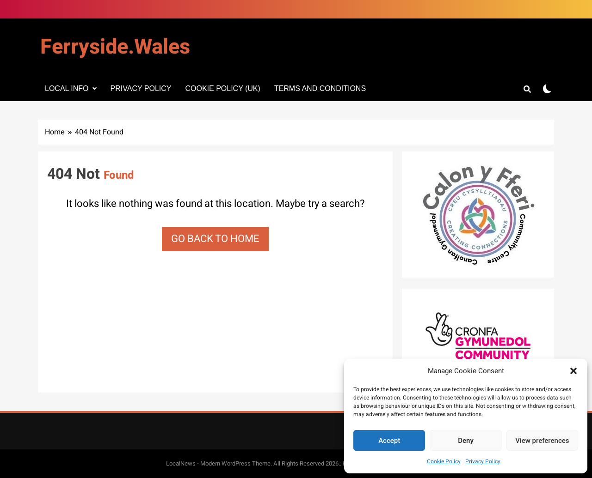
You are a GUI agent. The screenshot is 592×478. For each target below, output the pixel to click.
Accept (389, 440)
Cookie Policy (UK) (222, 88)
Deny (466, 440)
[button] (573, 370)
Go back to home (215, 238)
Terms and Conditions (320, 88)
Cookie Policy (444, 461)
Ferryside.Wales (115, 47)
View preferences (542, 440)
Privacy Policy (482, 461)
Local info (67, 88)
